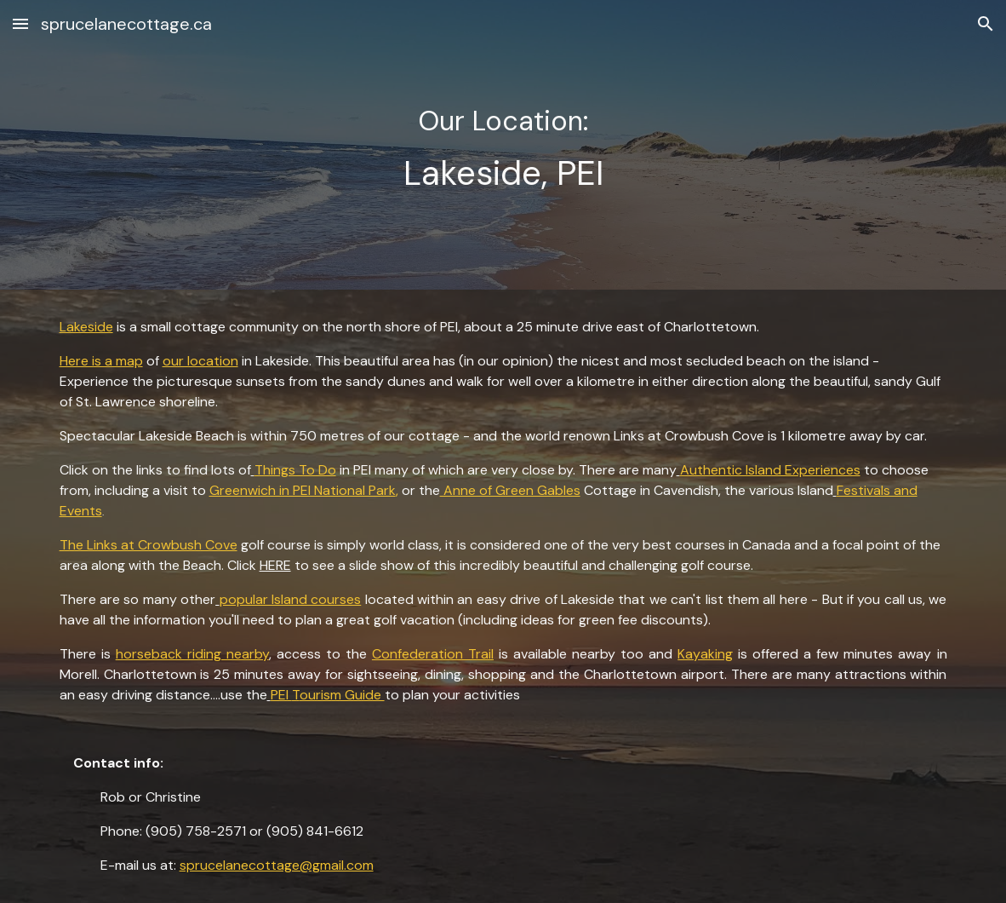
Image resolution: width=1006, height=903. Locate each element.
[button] (20, 23)
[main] (503, 144)
